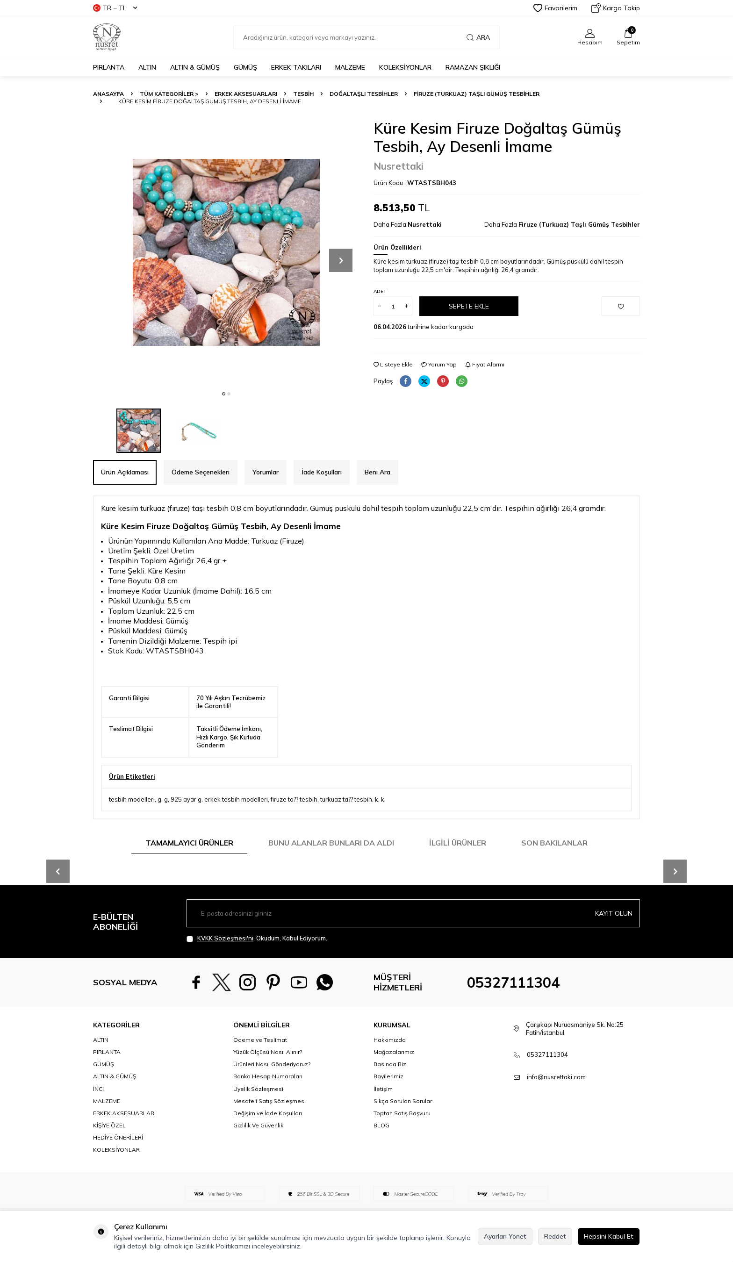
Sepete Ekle (469, 306)
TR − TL (115, 8)
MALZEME (350, 67)
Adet (380, 291)
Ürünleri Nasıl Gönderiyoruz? (271, 1064)
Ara (478, 37)
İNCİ (98, 1088)
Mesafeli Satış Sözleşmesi (269, 1100)
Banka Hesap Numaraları (267, 1076)
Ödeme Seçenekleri (201, 472)
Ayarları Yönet (505, 1236)
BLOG (381, 1125)
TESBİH (303, 93)
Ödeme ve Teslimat (260, 1039)
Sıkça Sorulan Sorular (403, 1100)
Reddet (555, 1236)
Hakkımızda (390, 1039)
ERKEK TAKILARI (296, 67)
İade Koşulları (322, 472)
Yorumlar (265, 472)
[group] (226, 252)
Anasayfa (108, 93)
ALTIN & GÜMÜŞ (195, 67)
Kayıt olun (613, 913)
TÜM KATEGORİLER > (169, 93)
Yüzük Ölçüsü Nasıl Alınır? (267, 1051)
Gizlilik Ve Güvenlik (258, 1125)
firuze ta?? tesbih (294, 799)
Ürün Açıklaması (125, 472)
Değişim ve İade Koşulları (267, 1113)
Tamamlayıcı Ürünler (189, 842)
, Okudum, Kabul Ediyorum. (257, 938)
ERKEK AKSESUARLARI (246, 93)
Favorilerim (555, 8)
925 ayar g (186, 799)
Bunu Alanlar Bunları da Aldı (331, 842)
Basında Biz (390, 1064)
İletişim (383, 1088)
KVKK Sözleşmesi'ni (225, 938)
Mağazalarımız (394, 1051)
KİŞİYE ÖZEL (109, 1125)
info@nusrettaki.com (556, 1077)
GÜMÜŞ (245, 67)
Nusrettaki (399, 166)
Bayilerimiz (388, 1076)
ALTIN (147, 67)
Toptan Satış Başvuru (402, 1113)
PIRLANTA (108, 67)
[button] (223, 393)
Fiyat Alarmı (484, 364)
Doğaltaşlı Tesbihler (364, 93)
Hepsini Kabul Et (608, 1236)
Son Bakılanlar (554, 842)
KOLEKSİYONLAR (405, 67)
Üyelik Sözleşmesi (258, 1088)
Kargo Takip (615, 8)
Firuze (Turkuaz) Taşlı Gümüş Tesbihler (476, 93)
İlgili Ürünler (457, 842)
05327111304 (513, 982)
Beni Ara (377, 472)
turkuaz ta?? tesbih (346, 799)
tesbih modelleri (132, 799)
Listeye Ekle (393, 364)
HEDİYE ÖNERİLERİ (118, 1137)
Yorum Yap (439, 364)
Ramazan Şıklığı (473, 67)
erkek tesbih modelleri (236, 799)
